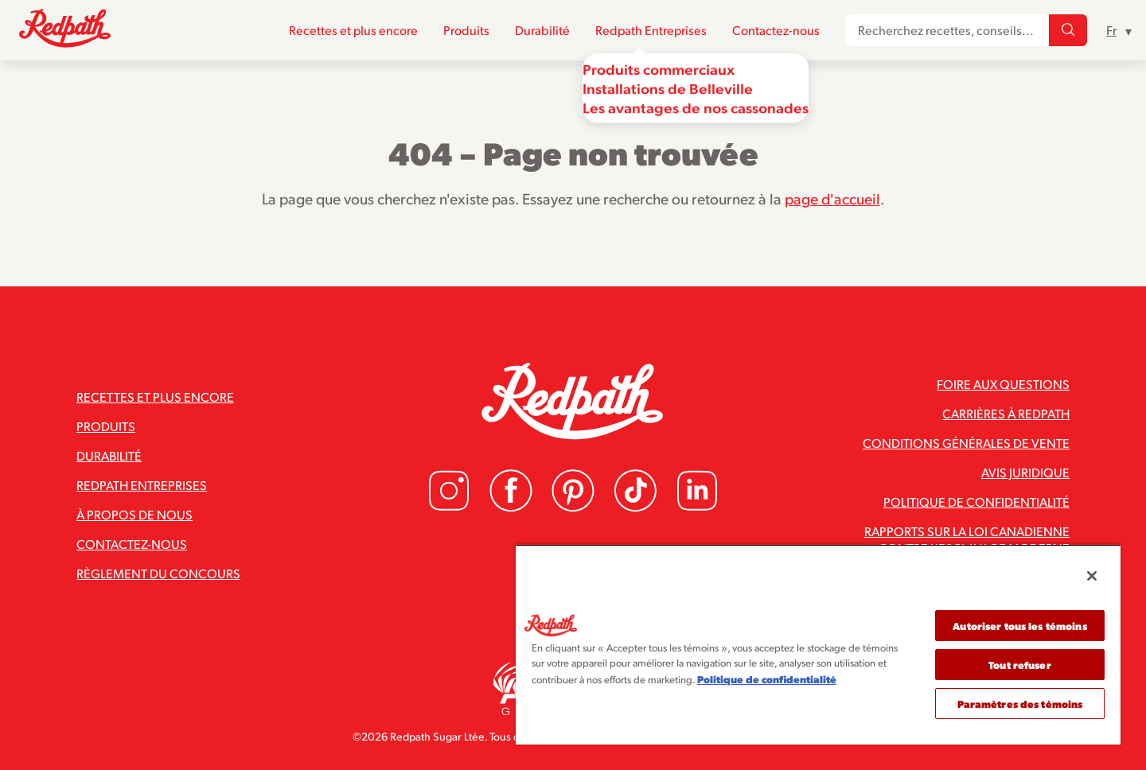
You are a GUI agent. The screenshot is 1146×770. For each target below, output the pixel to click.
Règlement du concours (158, 573)
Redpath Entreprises (651, 30)
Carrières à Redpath (1006, 413)
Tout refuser (1019, 664)
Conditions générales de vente (966, 442)
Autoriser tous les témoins (1019, 625)
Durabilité (542, 30)
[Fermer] (1091, 575)
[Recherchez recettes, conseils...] (1068, 31)
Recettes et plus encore (353, 30)
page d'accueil (832, 198)
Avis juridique (1025, 472)
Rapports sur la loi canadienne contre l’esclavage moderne (967, 539)
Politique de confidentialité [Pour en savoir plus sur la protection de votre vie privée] (766, 679)
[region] (818, 644)
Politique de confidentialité (976, 501)
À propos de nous (134, 514)
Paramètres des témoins (1020, 703)
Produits (466, 30)
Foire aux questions (1003, 383)
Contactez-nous (776, 30)
